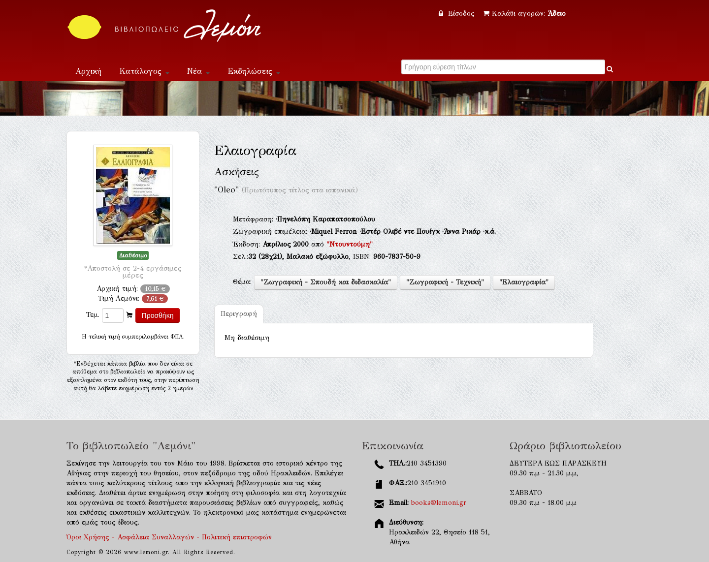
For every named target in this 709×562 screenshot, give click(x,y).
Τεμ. (92, 315)
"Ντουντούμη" (349, 244)
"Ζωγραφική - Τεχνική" (445, 282)
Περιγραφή (239, 314)
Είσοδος (458, 13)
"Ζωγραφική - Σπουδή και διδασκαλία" (325, 282)
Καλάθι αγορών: (524, 13)
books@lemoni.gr (438, 503)
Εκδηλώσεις (253, 71)
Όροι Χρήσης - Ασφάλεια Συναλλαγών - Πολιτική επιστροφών (169, 537)
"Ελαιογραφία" (523, 282)
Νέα (198, 71)
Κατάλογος (144, 71)
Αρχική (88, 71)
